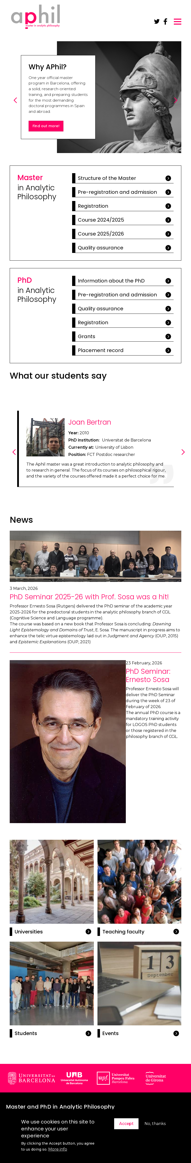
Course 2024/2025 (101, 219)
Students (26, 1033)
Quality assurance (100, 247)
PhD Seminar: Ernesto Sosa (148, 676)
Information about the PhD (111, 280)
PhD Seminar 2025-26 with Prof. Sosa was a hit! (89, 597)
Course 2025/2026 (101, 233)
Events (110, 1033)
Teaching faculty (123, 931)
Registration (93, 205)
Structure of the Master (107, 178)
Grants (86, 336)
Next (176, 105)
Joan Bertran (89, 422)
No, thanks (155, 1123)
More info (57, 1149)
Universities (29, 931)
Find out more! (46, 125)
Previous (16, 105)
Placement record (101, 350)
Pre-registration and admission (117, 192)
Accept (126, 1123)
